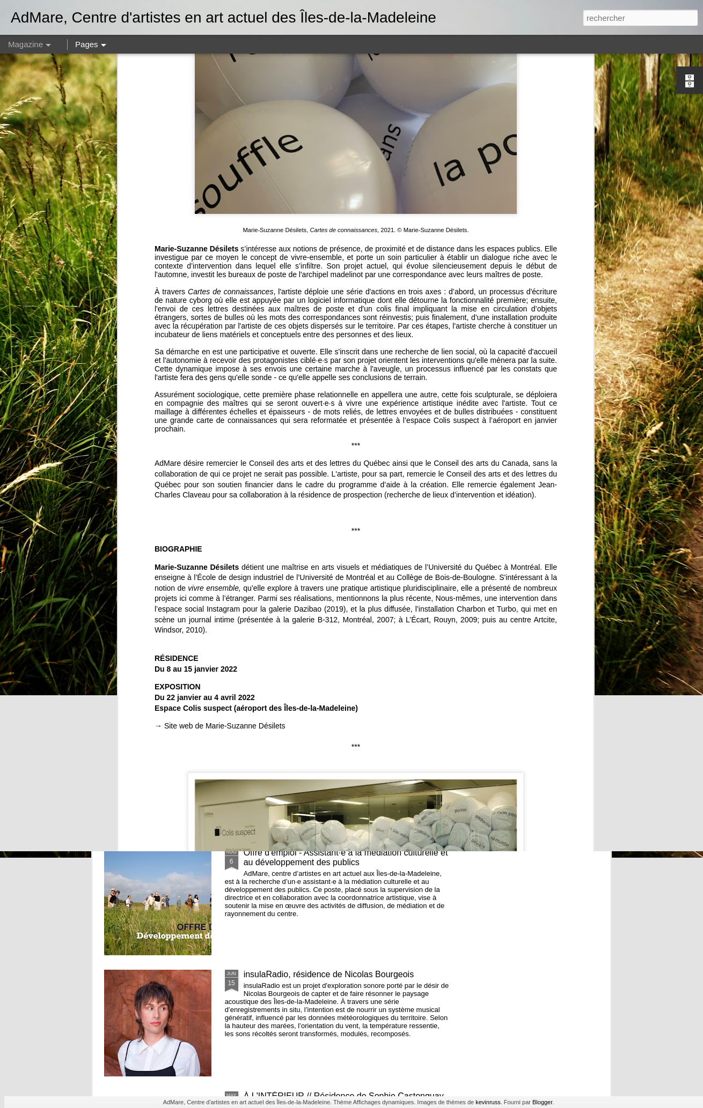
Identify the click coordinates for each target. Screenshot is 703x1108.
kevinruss (487, 1102)
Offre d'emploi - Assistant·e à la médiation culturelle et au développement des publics (346, 857)
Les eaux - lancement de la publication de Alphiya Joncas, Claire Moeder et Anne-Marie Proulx (338, 735)
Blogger (542, 1102)
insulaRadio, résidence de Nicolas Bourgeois (329, 974)
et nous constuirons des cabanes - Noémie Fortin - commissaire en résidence (340, 492)
